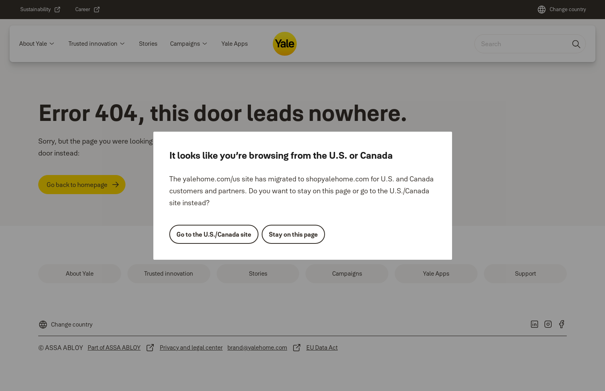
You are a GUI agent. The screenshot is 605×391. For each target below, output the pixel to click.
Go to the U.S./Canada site (213, 234)
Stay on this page (293, 234)
